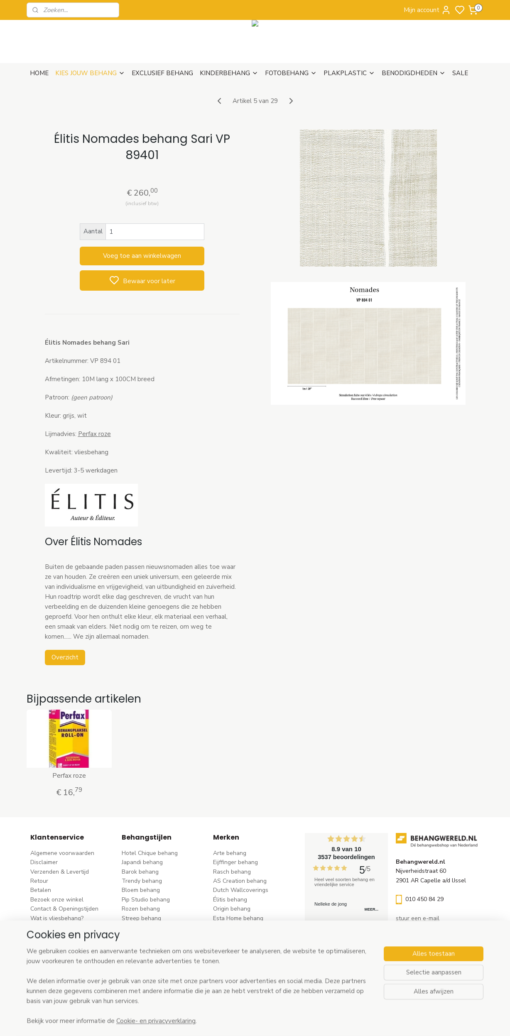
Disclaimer (44, 862)
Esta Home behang (238, 918)
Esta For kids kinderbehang (248, 927)
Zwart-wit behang (146, 946)
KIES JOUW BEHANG (90, 73)
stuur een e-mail (417, 918)
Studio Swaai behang (241, 974)
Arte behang (229, 853)
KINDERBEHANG (229, 73)
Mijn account (427, 10)
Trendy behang (142, 881)
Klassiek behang (143, 936)
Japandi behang (142, 862)
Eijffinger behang (235, 862)
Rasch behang (232, 872)
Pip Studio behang (146, 900)
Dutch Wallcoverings (240, 890)
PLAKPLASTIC (349, 73)
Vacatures (43, 936)
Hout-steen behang (148, 955)
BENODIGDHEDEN (414, 73)
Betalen (40, 890)
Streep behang (141, 918)
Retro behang (140, 965)
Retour (39, 881)
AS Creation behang (240, 881)
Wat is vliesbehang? (56, 918)
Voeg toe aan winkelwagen (142, 256)
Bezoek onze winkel (56, 900)
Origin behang (231, 909)
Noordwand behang (239, 946)
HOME (39, 73)
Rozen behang (141, 909)
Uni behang (137, 927)
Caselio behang (233, 955)
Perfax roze (69, 776)
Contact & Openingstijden (64, 909)
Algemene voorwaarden (62, 853)
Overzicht (64, 657)
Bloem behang (141, 890)
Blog (36, 927)
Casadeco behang (237, 965)
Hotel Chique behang (150, 853)
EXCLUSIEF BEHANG (162, 73)
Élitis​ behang (230, 900)
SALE (460, 73)
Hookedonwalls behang (244, 936)
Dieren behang (141, 974)
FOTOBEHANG (291, 73)
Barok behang (140, 872)
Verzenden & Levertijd (59, 872)
